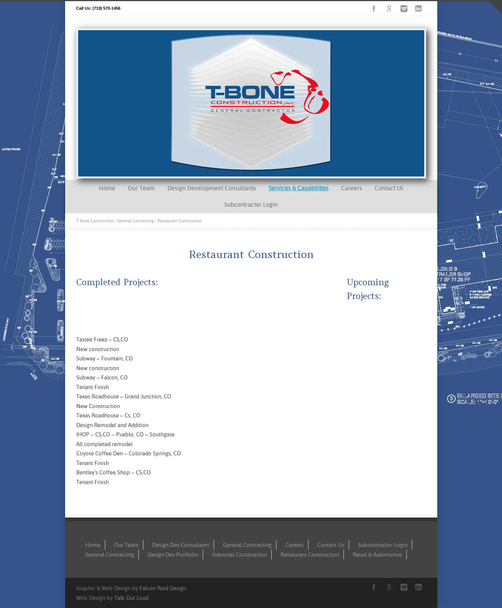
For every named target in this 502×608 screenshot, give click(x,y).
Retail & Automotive (377, 554)
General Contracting (135, 220)
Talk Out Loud (131, 597)
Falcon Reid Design (163, 588)
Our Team (141, 188)
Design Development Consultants (211, 188)
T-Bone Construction (94, 220)
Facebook (374, 8)
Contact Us (389, 188)
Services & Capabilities (299, 188)
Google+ (388, 8)
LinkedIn (418, 8)
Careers (351, 188)
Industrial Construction (239, 554)
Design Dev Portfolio (173, 554)
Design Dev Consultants (180, 544)
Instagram (403, 8)
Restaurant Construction (310, 554)
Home (107, 188)
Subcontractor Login (251, 204)
